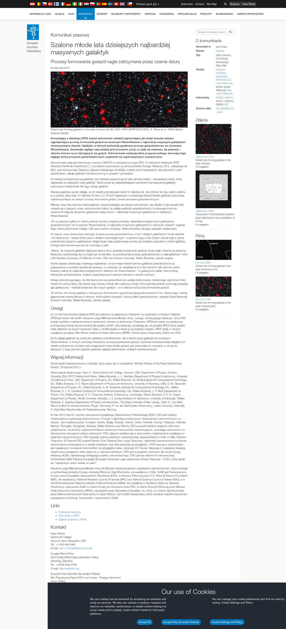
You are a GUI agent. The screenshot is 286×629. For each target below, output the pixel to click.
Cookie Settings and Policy (227, 622)
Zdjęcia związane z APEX (72, 519)
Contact (199, 4)
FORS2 (219, 97)
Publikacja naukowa (70, 512)
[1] (89, 166)
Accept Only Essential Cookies (181, 622)
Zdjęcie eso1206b (205, 210)
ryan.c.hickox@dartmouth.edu (76, 548)
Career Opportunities (250, 14)
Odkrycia (150, 14)
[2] (103, 195)
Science (234, 4)
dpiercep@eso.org (69, 568)
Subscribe (187, 4)
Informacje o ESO (40, 14)
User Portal (249, 4)
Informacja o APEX (69, 515)
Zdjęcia (59, 14)
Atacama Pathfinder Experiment (221, 73)
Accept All (145, 622)
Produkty (206, 14)
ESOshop (102, 14)
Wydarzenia (166, 14)
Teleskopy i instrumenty (126, 14)
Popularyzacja (187, 14)
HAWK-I (229, 97)
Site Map (212, 4)
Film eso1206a (203, 262)
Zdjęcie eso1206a (205, 156)
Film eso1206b (203, 299)
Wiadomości (85, 16)
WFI (226, 104)
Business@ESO (224, 14)
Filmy (71, 14)
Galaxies (220, 50)
